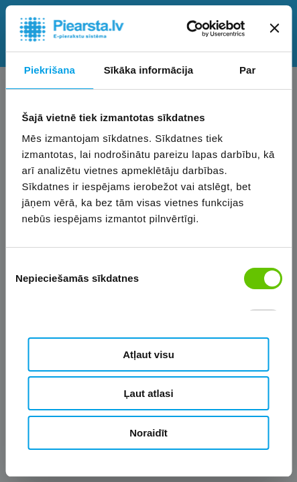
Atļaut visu (148, 354)
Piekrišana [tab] (49, 70)
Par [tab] (247, 70)
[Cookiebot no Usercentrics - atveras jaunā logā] (187, 28)
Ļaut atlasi (148, 393)
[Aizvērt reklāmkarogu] (274, 28)
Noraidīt (148, 432)
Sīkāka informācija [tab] (149, 70)
